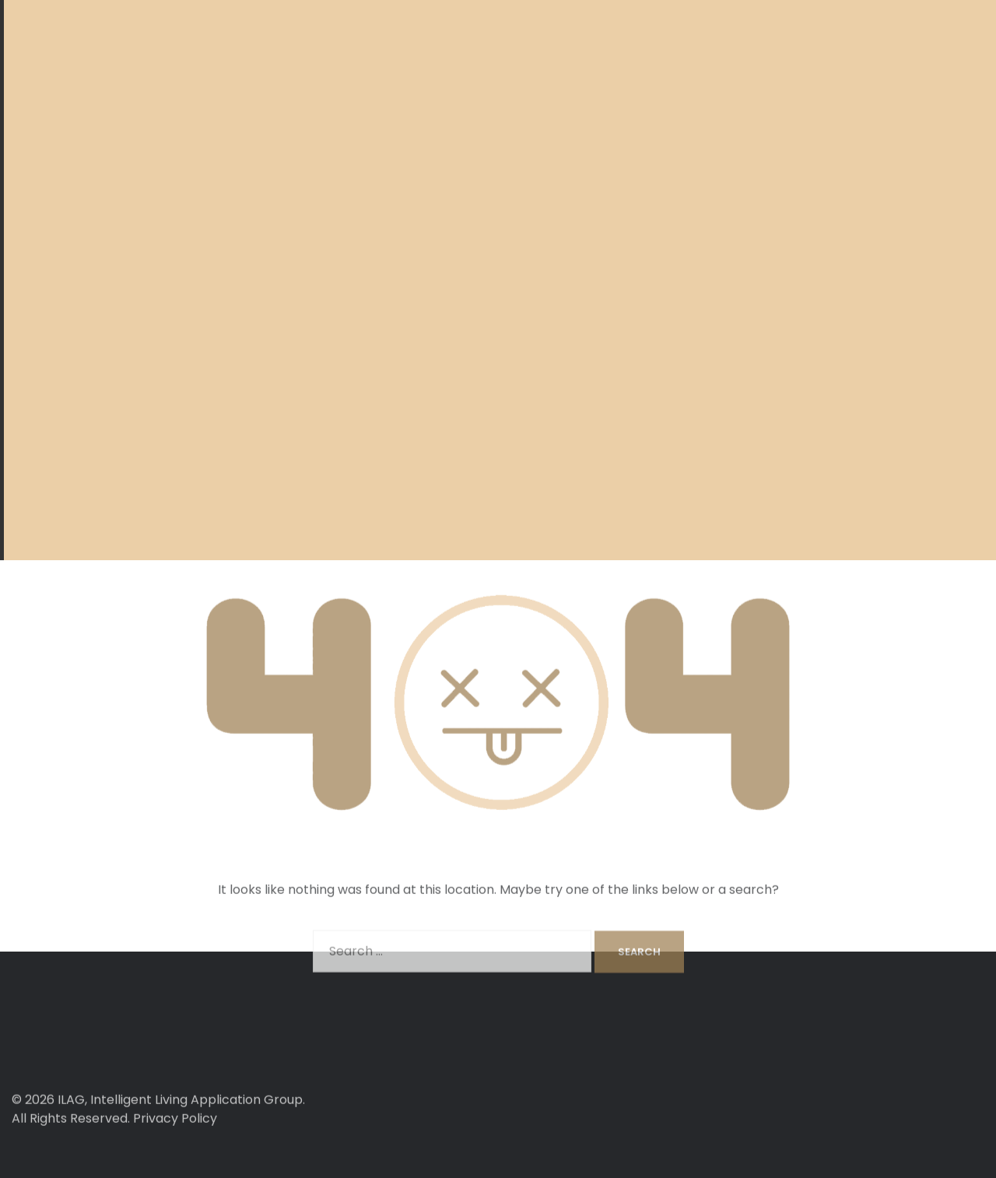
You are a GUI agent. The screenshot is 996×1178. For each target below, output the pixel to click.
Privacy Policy (175, 1142)
